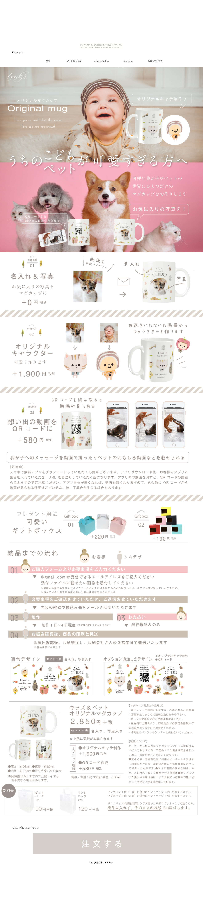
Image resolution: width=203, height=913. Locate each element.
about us (128, 60)
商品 (47, 60)
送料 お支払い (74, 60)
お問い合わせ (155, 60)
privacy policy (101, 60)
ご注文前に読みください (25, 827)
